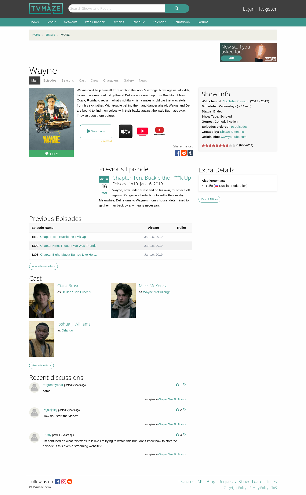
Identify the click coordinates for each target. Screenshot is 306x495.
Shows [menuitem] (34, 22)
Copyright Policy (235, 488)
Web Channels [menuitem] (95, 22)
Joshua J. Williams (74, 324)
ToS (274, 488)
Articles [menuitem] (118, 22)
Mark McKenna (153, 285)
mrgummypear (53, 385)
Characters (111, 80)
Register (268, 9)
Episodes (50, 80)
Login (249, 9)
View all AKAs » (209, 199)
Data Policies (264, 482)
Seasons (68, 80)
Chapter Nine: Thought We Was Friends (68, 245)
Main (34, 80)
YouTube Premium (236, 101)
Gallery (129, 80)
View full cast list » (41, 365)
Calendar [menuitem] (159, 22)
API (200, 482)
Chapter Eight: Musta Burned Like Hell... (68, 254)
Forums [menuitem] (203, 22)
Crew (94, 80)
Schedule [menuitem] (138, 22)
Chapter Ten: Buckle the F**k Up (151, 177)
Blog (211, 482)
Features (186, 482)
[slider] (219, 145)
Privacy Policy (258, 488)
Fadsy (47, 435)
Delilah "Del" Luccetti (76, 292)
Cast (82, 80)
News (143, 80)
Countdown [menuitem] (182, 22)
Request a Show (233, 482)
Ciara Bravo (68, 285)
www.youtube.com (234, 137)
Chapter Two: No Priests (172, 399)
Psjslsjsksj (50, 410)
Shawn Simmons (232, 131)
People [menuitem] (51, 22)
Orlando (67, 330)
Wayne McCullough (157, 292)
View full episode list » (43, 266)
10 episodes (239, 126)
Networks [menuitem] (70, 22)
